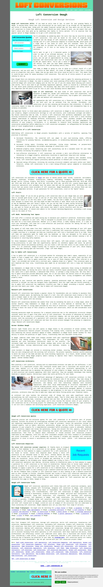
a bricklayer (23, 513)
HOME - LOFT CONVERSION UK (51, 566)
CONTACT (81, 10)
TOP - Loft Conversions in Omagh (23, 558)
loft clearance (35, 515)
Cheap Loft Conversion (65, 544)
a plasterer (85, 513)
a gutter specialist (65, 513)
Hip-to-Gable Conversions (45, 553)
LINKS (71, 10)
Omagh (40, 177)
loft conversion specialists (39, 486)
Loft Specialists (41, 542)
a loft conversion (50, 74)
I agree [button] (57, 582)
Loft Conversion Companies (58, 542)
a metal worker (61, 511)
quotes (42, 419)
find (17, 522)
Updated (33, 571)
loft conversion (17, 29)
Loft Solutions (49, 544)
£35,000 (76, 41)
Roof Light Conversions (24, 542)
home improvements (33, 510)
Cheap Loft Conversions (43, 546)
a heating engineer (43, 513)
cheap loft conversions (42, 495)
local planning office (62, 81)
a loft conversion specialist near (78, 473)
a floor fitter (60, 508)
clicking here (59, 537)
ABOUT (75, 10)
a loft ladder (47, 199)
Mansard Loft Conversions (63, 546)
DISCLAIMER (88, 10)
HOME (67, 10)
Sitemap (13, 571)
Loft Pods (60, 548)
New (28, 571)
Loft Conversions (39, 550)
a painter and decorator (20, 511)
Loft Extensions (81, 546)
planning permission (82, 79)
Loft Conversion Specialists (31, 548)
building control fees (60, 65)
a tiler (19, 515)
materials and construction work (45, 60)
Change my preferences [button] (73, 582)
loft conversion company (32, 83)
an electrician (42, 511)
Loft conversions (18, 177)
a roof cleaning (78, 510)
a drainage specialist (83, 511)
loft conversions (55, 100)
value (66, 68)
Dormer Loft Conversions (77, 550)
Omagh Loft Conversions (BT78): (23, 23)
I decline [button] (63, 582)
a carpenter (78, 508)
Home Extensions (27, 546)
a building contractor (56, 510)
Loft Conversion (21, 571)
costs (66, 36)
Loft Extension (80, 544)
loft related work (25, 503)
